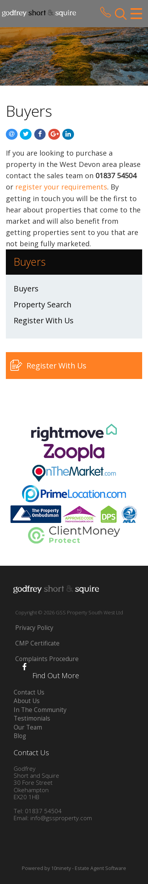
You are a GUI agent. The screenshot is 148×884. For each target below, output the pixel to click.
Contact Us (29, 692)
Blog (20, 736)
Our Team (28, 727)
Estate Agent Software (100, 868)
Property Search (42, 304)
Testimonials (32, 718)
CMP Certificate (37, 643)
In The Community (40, 710)
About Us (27, 701)
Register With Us (44, 320)
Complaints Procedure (47, 659)
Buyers (26, 288)
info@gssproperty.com (61, 818)
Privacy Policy (34, 628)
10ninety (61, 868)
